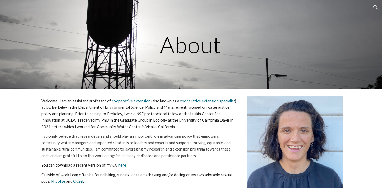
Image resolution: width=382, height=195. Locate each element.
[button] (375, 7)
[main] (191, 44)
